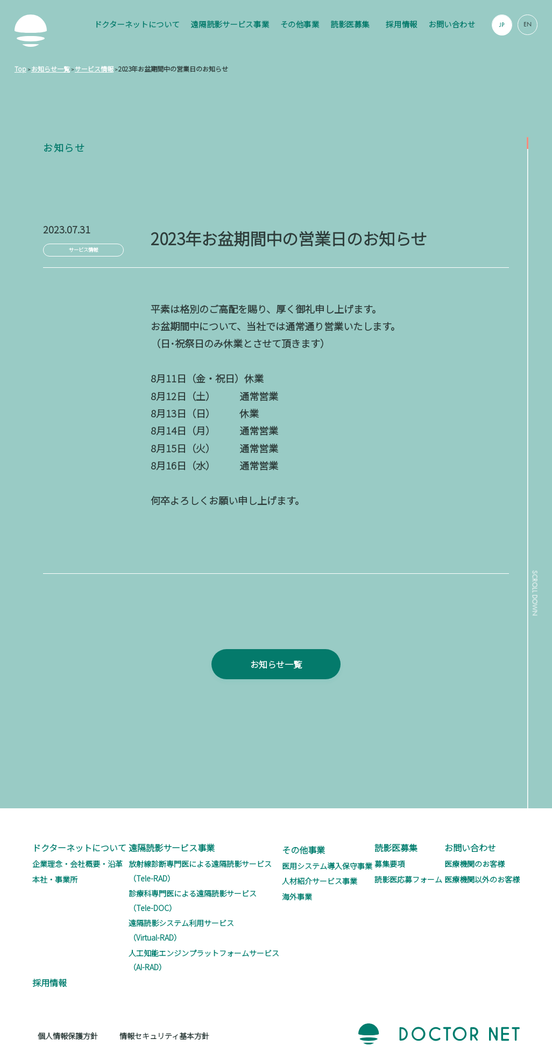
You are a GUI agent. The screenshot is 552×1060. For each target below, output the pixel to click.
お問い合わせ (451, 24)
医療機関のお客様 (474, 863)
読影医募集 (350, 24)
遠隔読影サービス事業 (229, 24)
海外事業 (297, 896)
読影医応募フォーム (408, 879)
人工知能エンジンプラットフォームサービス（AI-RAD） (204, 960)
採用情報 (401, 24)
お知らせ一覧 (276, 681)
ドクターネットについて (137, 24)
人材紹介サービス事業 (319, 881)
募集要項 (389, 863)
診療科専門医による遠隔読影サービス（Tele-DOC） (193, 900)
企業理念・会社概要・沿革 (77, 863)
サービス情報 (83, 249)
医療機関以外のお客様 (482, 879)
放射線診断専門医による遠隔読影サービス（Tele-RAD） (200, 871)
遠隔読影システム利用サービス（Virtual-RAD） (181, 930)
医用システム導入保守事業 (327, 865)
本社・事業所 (54, 879)
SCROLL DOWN (533, 598)
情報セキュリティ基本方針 (164, 1035)
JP (502, 24)
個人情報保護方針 (68, 1035)
